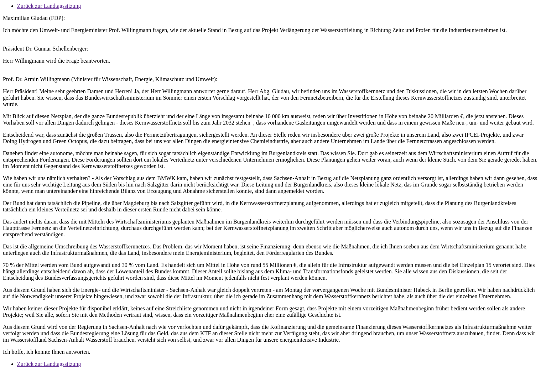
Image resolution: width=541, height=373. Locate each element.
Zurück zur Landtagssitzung (49, 6)
